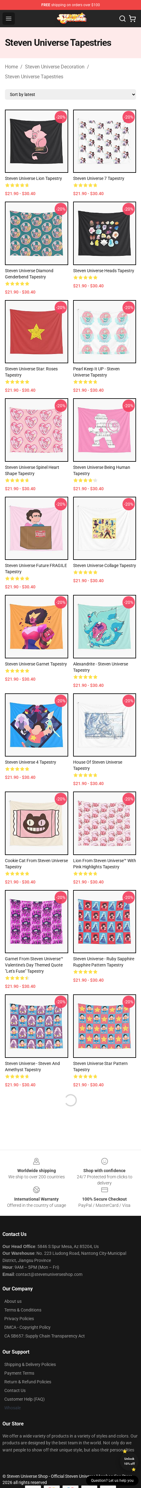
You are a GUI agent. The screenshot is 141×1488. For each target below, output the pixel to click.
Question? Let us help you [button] (112, 1480)
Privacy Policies (19, 1318)
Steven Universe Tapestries (34, 77)
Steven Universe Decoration (55, 67)
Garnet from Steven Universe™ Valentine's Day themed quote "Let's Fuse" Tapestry (34, 965)
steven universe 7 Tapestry (98, 178)
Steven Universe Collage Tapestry (104, 565)
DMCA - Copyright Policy (27, 1327)
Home (11, 67)
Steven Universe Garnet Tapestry (36, 663)
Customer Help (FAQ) (24, 1399)
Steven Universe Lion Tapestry (33, 178)
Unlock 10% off (129, 1461)
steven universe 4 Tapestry (30, 762)
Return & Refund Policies (27, 1381)
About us (13, 1301)
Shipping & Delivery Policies (30, 1364)
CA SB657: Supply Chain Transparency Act (44, 1335)
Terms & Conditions (22, 1309)
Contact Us (15, 1390)
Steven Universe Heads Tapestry (103, 270)
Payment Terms (19, 1373)
